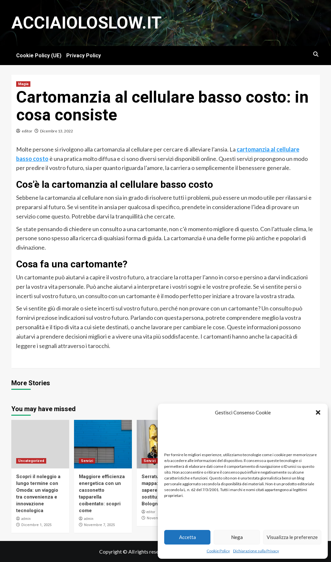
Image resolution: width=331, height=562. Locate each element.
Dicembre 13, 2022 (56, 131)
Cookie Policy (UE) (38, 55)
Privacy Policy (83, 55)
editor (27, 131)
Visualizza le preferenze (292, 537)
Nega (237, 537)
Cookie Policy (218, 550)
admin (26, 518)
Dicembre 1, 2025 (36, 525)
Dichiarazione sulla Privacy (256, 550)
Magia (23, 84)
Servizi (87, 461)
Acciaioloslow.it (86, 23)
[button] (318, 412)
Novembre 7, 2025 (99, 525)
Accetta (187, 537)
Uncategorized (31, 461)
